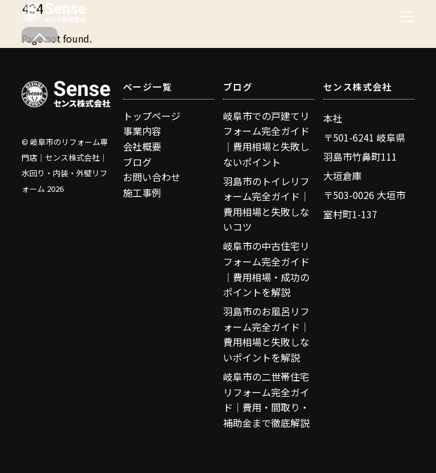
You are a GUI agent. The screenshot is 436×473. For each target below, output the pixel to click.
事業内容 (142, 130)
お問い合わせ (152, 177)
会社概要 (142, 146)
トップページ (152, 116)
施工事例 (142, 192)
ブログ (137, 162)
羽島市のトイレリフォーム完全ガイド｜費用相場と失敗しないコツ (266, 204)
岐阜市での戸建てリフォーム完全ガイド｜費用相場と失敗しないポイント (266, 139)
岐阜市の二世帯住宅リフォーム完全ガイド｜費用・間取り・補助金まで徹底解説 (266, 399)
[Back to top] (40, 34)
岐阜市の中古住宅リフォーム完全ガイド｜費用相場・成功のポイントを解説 (266, 269)
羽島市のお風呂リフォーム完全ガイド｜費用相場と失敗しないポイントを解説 (266, 334)
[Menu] (407, 16)
